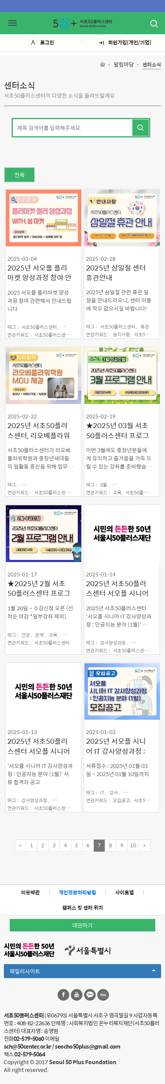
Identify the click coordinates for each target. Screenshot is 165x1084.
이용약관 (30, 892)
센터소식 (151, 65)
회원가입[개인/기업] (124, 42)
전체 (19, 174)
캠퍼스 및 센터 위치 (82, 907)
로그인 (41, 42)
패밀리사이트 (82, 972)
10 (133, 845)
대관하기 (82, 925)
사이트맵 (124, 892)
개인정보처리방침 (77, 892)
